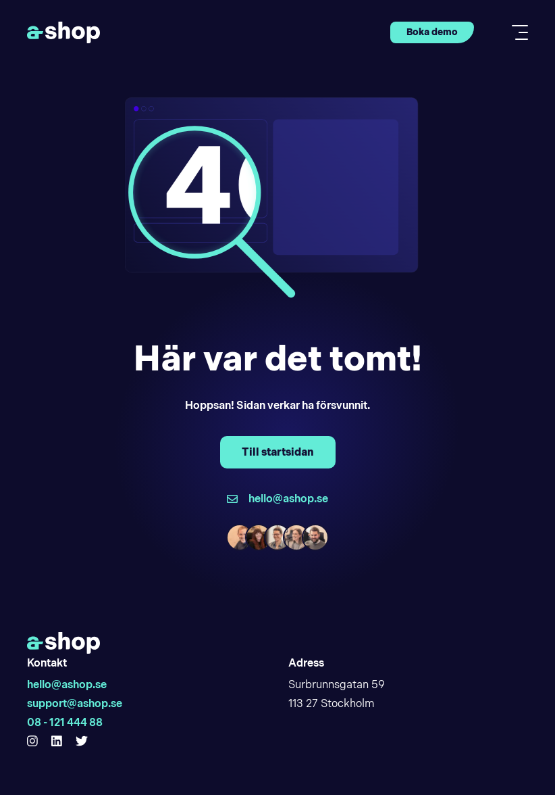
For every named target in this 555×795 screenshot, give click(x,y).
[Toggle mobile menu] (516, 32)
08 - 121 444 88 (65, 722)
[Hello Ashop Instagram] (32, 741)
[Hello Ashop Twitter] (82, 741)
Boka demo (432, 32)
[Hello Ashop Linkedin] (56, 741)
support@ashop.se (74, 703)
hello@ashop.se (67, 684)
